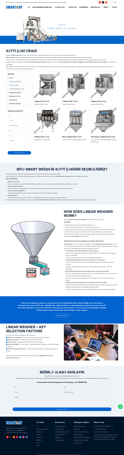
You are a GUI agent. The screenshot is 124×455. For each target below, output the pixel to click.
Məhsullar (58, 28)
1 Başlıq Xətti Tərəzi (41, 101)
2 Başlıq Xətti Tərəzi (70, 101)
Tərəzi (64, 28)
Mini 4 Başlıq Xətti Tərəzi (71, 137)
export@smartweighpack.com (53, 382)
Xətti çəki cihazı (72, 28)
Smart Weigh (50, 28)
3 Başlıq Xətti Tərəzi (98, 101)
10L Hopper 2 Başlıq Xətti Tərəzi (103, 137)
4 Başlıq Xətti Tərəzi (41, 137)
